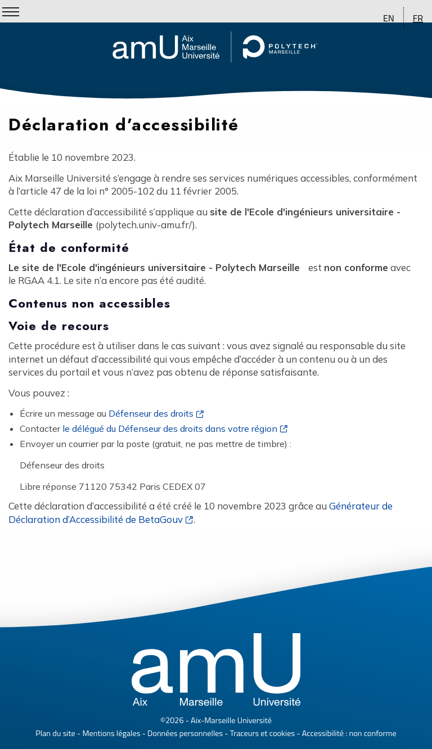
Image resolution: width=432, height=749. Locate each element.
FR (418, 18)
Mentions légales (112, 733)
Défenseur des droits (151, 413)
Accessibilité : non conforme (349, 733)
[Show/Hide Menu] (10, 11)
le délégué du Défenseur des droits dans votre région (169, 428)
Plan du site (55, 733)
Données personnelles (185, 733)
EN (388, 18)
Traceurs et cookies (262, 733)
